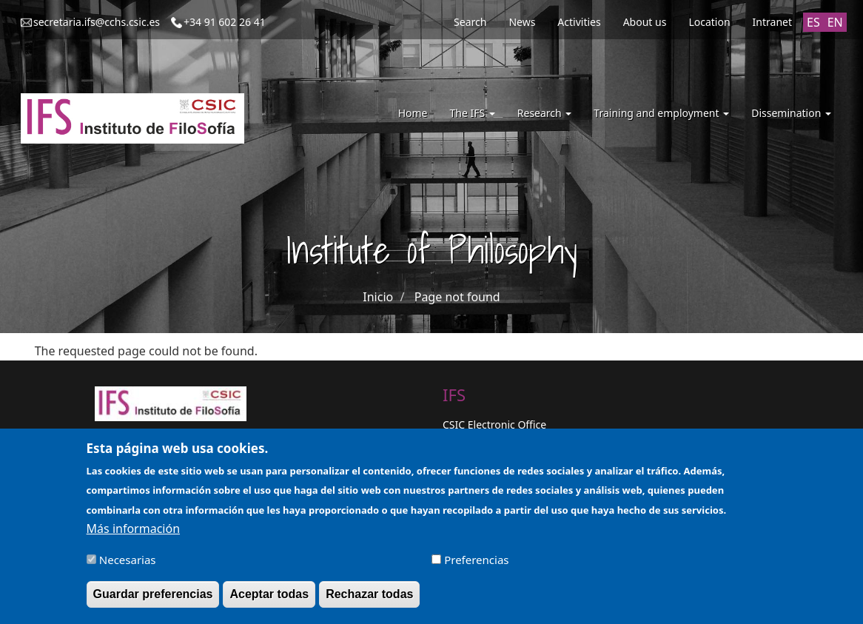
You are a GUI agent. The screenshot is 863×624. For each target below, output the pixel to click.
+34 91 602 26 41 (225, 22)
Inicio (378, 297)
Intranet (772, 22)
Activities (578, 22)
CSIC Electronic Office (494, 424)
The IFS (471, 113)
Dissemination (791, 113)
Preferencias (476, 567)
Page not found (457, 297)
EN (835, 22)
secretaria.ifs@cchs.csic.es (96, 22)
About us (645, 22)
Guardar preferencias (153, 601)
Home (413, 113)
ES (813, 22)
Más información (133, 536)
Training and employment (661, 113)
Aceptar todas (269, 601)
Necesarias (127, 567)
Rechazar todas (369, 601)
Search (470, 22)
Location (709, 22)
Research (544, 113)
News (521, 22)
